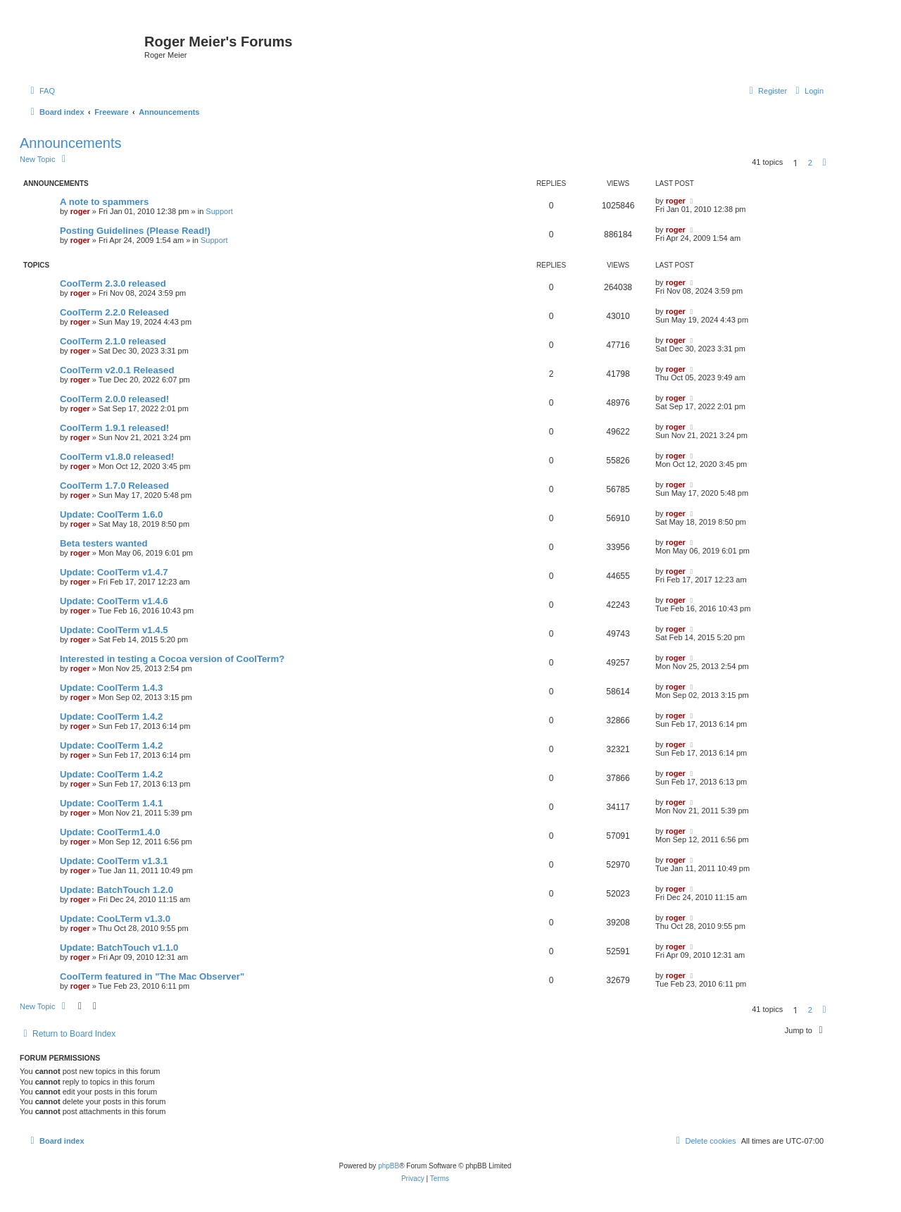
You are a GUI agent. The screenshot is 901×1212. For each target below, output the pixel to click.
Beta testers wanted (104, 543)
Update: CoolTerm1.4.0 (110, 832)
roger (80, 211)
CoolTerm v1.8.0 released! (117, 456)
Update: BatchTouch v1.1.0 (119, 947)
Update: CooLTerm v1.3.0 (115, 918)
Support (219, 211)
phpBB (388, 1166)
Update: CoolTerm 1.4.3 (111, 687)
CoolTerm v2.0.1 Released (117, 370)
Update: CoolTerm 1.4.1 (111, 803)
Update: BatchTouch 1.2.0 (116, 890)
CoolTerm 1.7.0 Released (114, 485)
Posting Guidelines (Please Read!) (135, 230)
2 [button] (810, 162)
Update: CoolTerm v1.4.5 (114, 630)
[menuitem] (41, 90)
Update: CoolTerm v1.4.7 (114, 572)
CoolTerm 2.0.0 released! (114, 399)
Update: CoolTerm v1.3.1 (114, 861)
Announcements (71, 143)
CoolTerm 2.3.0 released (113, 283)
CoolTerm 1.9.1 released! (114, 428)
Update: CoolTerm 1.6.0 (111, 514)
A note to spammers (104, 201)
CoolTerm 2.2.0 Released (114, 312)
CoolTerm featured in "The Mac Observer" (152, 976)
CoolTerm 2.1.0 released (113, 341)
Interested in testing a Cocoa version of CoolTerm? (172, 659)
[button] (824, 162)
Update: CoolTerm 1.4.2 (111, 716)
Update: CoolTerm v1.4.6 (114, 601)
